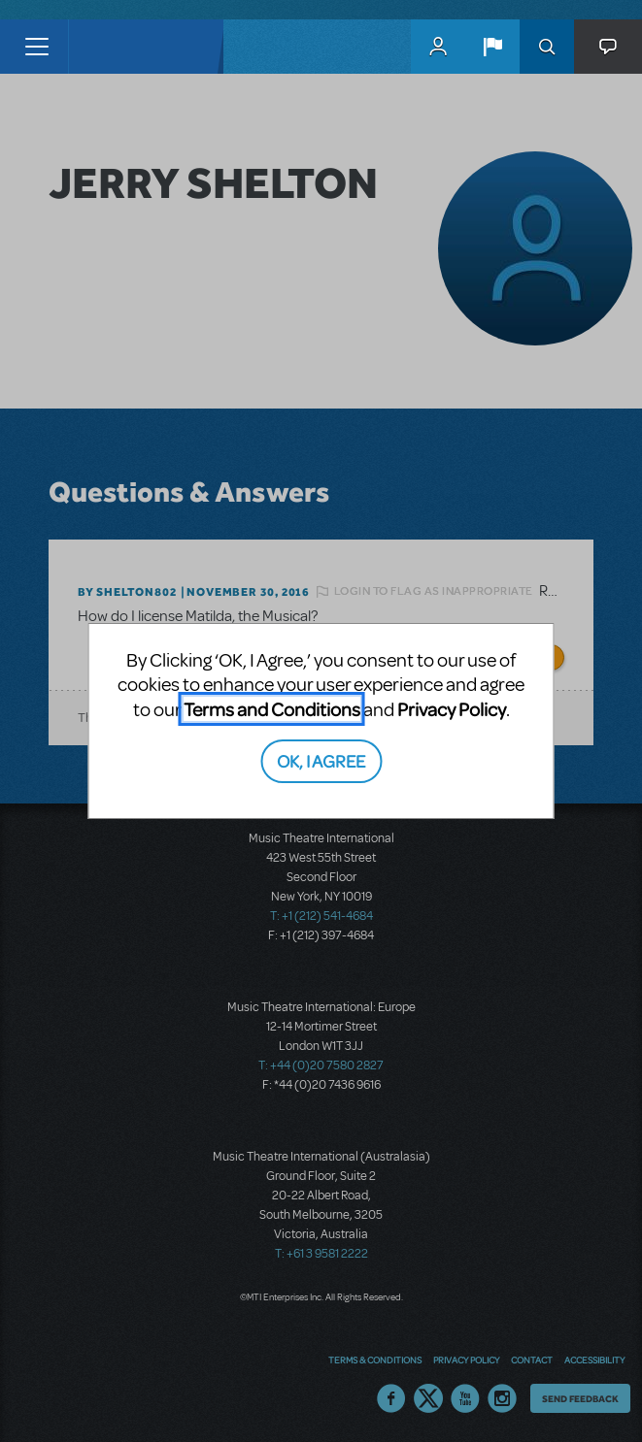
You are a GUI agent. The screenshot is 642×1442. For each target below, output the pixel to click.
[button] (492, 46)
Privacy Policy (451, 709)
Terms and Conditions (272, 709)
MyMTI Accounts (438, 46)
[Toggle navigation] (36, 46)
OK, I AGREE (321, 760)
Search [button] (547, 46)
